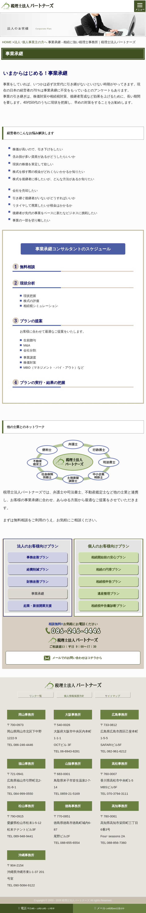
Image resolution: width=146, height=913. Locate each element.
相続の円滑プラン (108, 569)
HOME (7, 42)
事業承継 (37, 593)
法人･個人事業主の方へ (30, 42)
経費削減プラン (38, 569)
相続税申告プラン (108, 581)
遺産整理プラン (108, 593)
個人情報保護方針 (74, 696)
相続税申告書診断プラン (108, 605)
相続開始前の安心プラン (108, 557)
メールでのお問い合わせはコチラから (77, 657)
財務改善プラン (38, 581)
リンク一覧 (35, 696)
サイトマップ (112, 696)
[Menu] (140, 6)
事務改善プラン (38, 557)
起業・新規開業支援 (37, 605)
